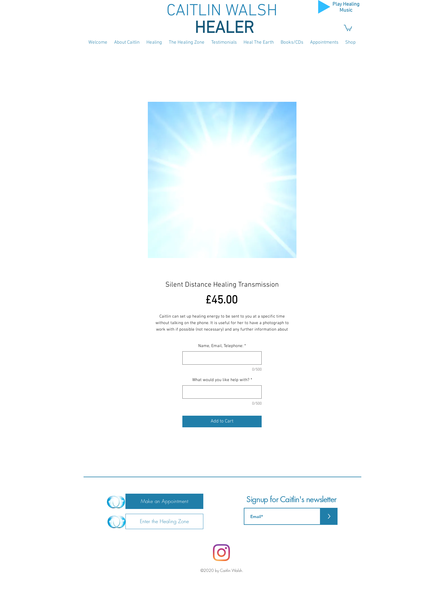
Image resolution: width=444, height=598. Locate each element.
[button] (348, 27)
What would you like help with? (222, 380)
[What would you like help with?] (222, 392)
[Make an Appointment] (164, 501)
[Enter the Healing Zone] (164, 521)
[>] (329, 516)
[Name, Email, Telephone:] (222, 358)
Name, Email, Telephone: (222, 345)
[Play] (324, 7)
